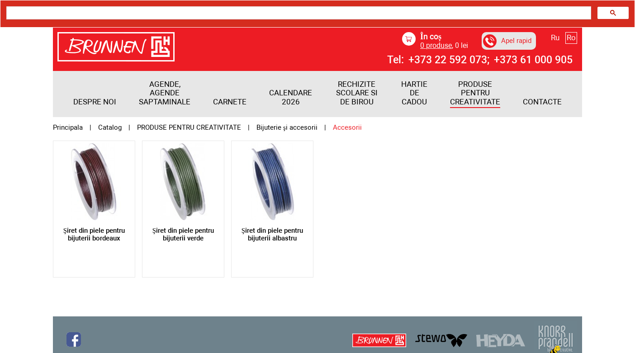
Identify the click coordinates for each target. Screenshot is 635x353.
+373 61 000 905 (533, 60)
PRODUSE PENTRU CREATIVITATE (475, 93)
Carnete (229, 102)
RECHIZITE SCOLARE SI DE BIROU (357, 93)
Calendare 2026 (290, 97)
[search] (298, 13)
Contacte (542, 102)
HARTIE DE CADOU (414, 93)
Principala (68, 128)
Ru (555, 37)
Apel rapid (507, 41)
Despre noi (94, 102)
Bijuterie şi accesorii (287, 128)
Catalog (110, 128)
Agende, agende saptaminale (164, 93)
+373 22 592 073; (448, 60)
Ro (571, 37)
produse (436, 45)
